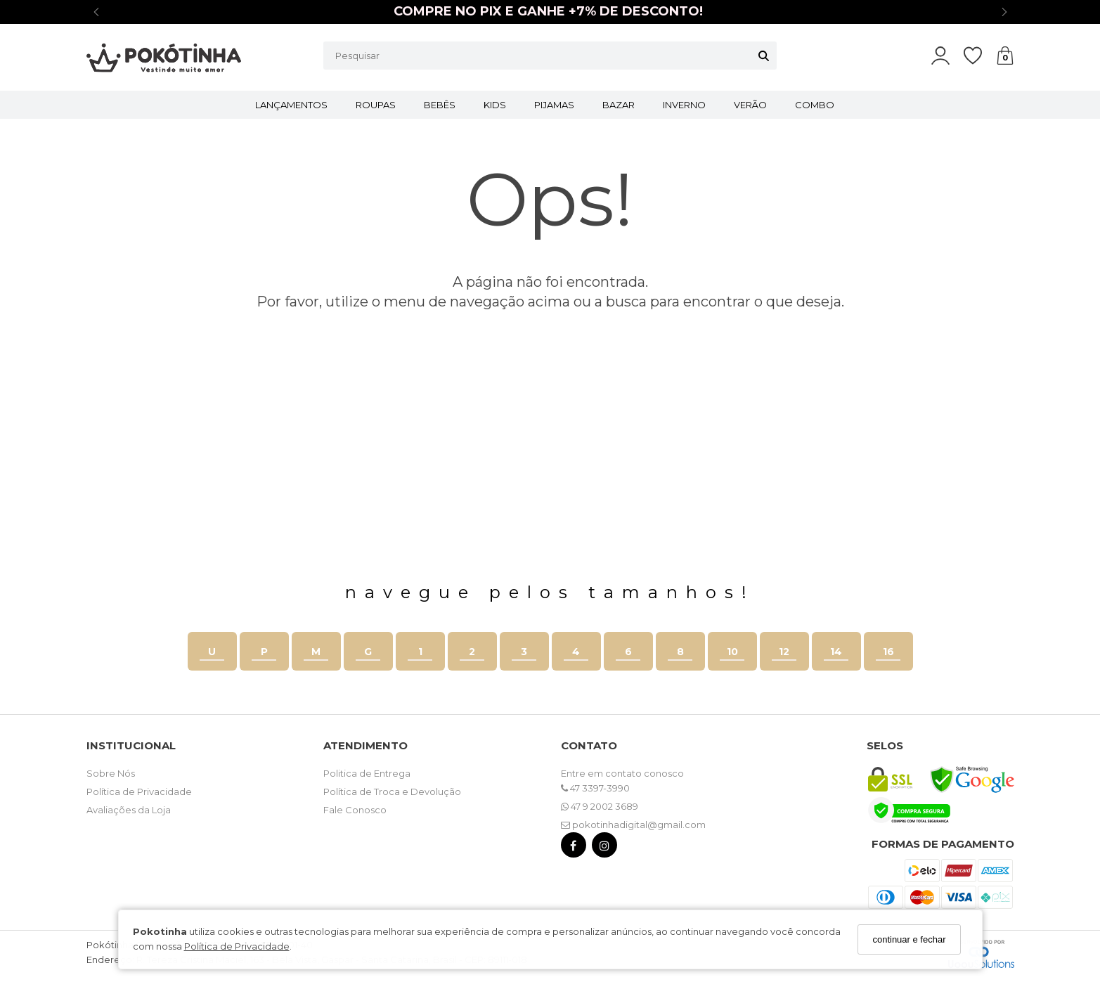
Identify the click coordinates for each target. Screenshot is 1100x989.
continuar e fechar (908, 939)
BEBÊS (439, 104)
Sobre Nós (110, 773)
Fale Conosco (355, 809)
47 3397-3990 (595, 788)
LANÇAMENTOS (291, 104)
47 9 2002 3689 (599, 806)
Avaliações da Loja (128, 809)
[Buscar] (764, 55)
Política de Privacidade (237, 946)
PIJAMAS (554, 104)
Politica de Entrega (366, 773)
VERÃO (750, 104)
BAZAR (618, 104)
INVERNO (684, 104)
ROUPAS (376, 104)
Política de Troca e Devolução (392, 791)
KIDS (495, 104)
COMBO (814, 104)
